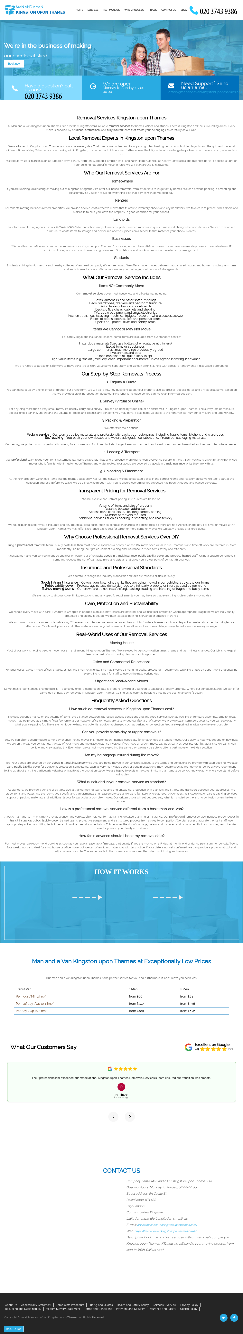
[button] (113, 1117)
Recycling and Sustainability (23, 1308)
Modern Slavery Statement (63, 1308)
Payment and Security (130, 1308)
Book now (14, 63)
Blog (184, 10)
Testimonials (111, 10)
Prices (153, 10)
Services (93, 10)
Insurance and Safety (162, 1308)
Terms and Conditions (98, 1308)
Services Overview (164, 1304)
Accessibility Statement (36, 1304)
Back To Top (14, 1328)
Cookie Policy (188, 1308)
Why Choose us (134, 10)
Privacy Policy (189, 1304)
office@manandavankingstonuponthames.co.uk (167, 1224)
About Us (11, 1304)
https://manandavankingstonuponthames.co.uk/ (166, 1231)
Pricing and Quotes (101, 1304)
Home (79, 10)
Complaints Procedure (70, 1304)
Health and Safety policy (133, 1304)
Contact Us (168, 10)
